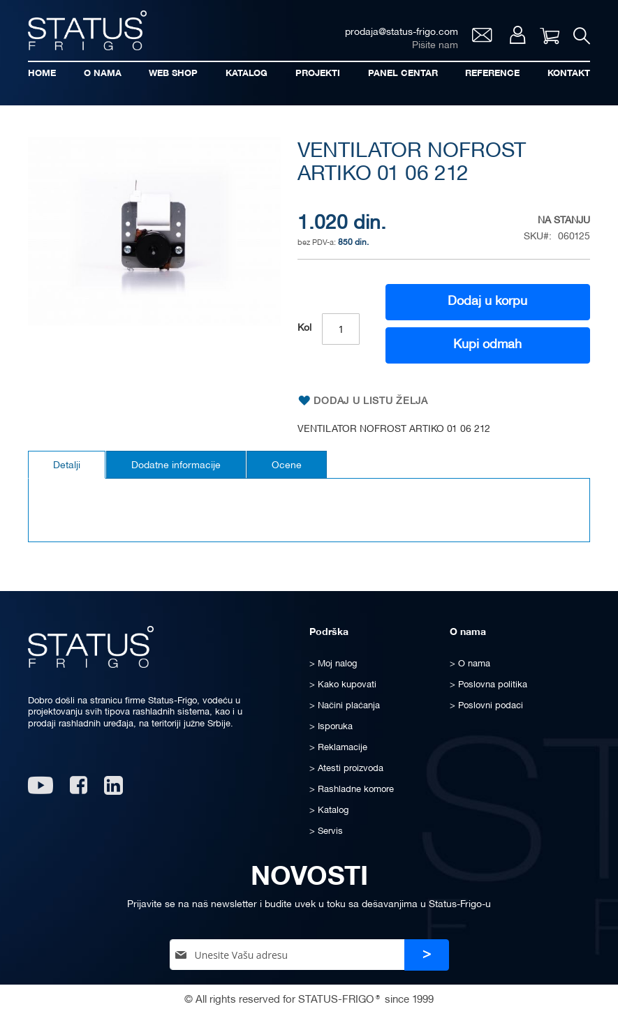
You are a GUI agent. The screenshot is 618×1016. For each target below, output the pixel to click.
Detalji (66, 465)
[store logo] (87, 30)
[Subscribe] (426, 955)
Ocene (287, 465)
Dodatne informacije (176, 465)
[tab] (66, 465)
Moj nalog (518, 35)
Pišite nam (435, 45)
